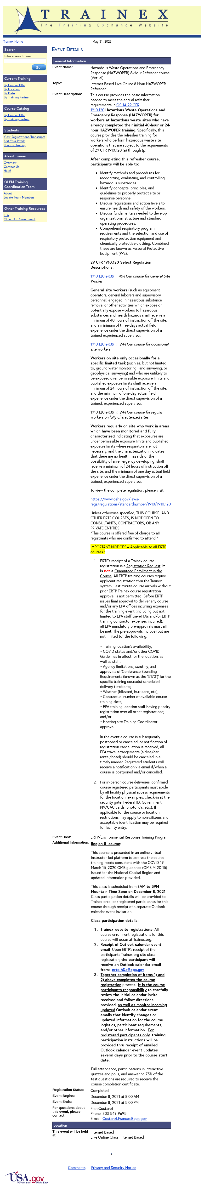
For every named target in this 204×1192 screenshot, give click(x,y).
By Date (9, 93)
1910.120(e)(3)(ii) (105, 343)
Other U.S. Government (19, 219)
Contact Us (11, 167)
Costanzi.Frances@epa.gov (124, 1118)
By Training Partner (16, 97)
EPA (6, 215)
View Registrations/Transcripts (24, 137)
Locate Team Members (19, 197)
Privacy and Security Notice (113, 1167)
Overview (10, 163)
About (8, 193)
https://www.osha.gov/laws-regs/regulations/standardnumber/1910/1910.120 (131, 501)
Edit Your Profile (14, 141)
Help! (7, 171)
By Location (12, 89)
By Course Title (14, 85)
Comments (76, 1167)
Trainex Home (13, 41)
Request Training (15, 145)
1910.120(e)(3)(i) (104, 275)
